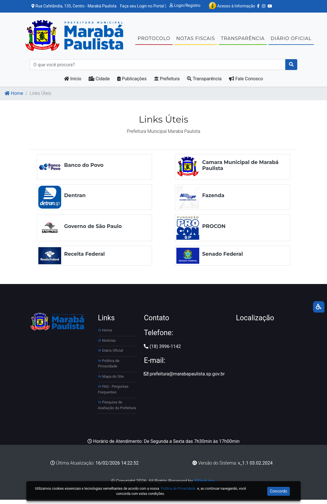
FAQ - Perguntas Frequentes (113, 394)
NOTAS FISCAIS (195, 40)
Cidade (99, 83)
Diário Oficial (110, 355)
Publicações (132, 83)
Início (72, 83)
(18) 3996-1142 (162, 351)
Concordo (278, 491)
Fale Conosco (246, 83)
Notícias (107, 345)
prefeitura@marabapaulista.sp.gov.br (184, 378)
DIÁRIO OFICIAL (291, 40)
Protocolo (153, 40)
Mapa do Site (111, 381)
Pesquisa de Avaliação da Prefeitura (117, 410)
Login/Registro (185, 5)
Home (14, 98)
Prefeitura (167, 83)
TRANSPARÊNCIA (243, 40)
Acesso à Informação (232, 5)
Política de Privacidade (108, 368)
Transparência (204, 83)
